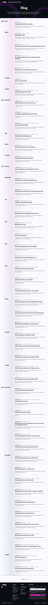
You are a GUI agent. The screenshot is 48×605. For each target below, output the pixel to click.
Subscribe (37, 595)
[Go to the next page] (27, 579)
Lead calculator (23, 592)
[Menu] (45, 2)
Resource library (23, 593)
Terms (44, 598)
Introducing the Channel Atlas (15, 2)
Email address (32, 587)
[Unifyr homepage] (4, 585)
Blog (21, 591)
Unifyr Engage (23, 587)
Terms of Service (44, 602)
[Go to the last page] (29, 579)
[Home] (4, 2)
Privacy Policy (43, 597)
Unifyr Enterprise (24, 586)
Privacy (42, 598)
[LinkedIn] (2, 587)
